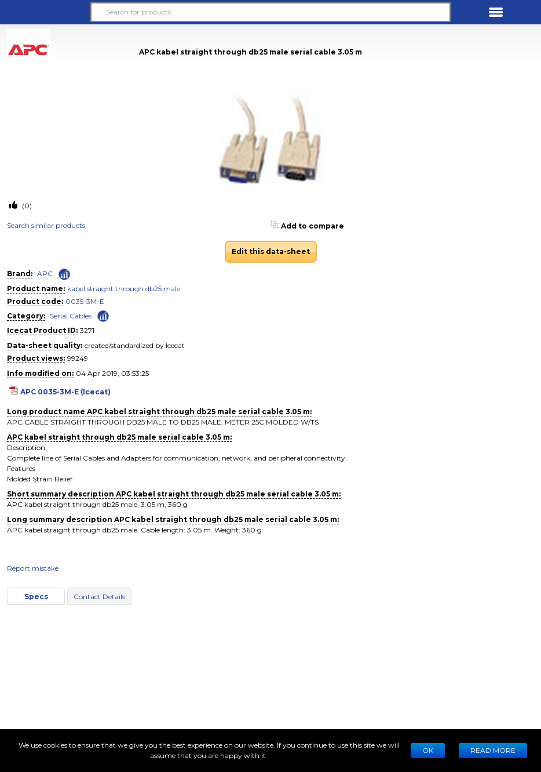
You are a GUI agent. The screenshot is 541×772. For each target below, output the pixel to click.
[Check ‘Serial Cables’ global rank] (103, 315)
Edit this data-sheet (271, 251)
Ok (427, 750)
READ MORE (493, 750)
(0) (26, 205)
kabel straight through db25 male (123, 288)
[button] (45, 12)
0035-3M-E (84, 301)
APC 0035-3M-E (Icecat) (65, 391)
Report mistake (33, 568)
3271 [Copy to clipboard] (87, 330)
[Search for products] (271, 12)
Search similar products (46, 225)
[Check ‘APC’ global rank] (64, 274)
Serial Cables (71, 315)
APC (45, 273)
